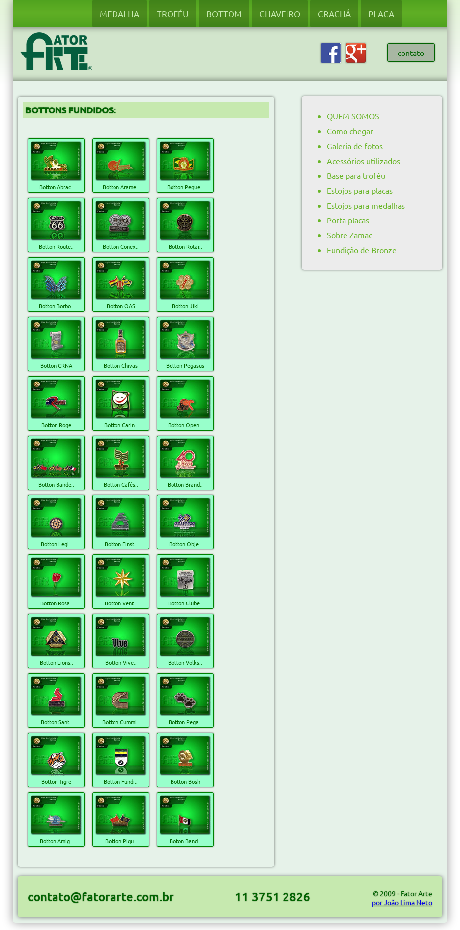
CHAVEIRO (279, 13)
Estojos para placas (360, 190)
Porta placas (348, 220)
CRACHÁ (334, 13)
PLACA (381, 13)
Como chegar (350, 131)
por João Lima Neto (402, 902)
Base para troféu (356, 175)
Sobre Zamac (349, 235)
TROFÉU (173, 13)
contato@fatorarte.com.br (101, 896)
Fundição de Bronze (362, 250)
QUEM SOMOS (353, 116)
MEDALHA (119, 13)
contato (411, 52)
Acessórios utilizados (363, 160)
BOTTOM (224, 13)
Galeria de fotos (355, 146)
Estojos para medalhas (366, 205)
